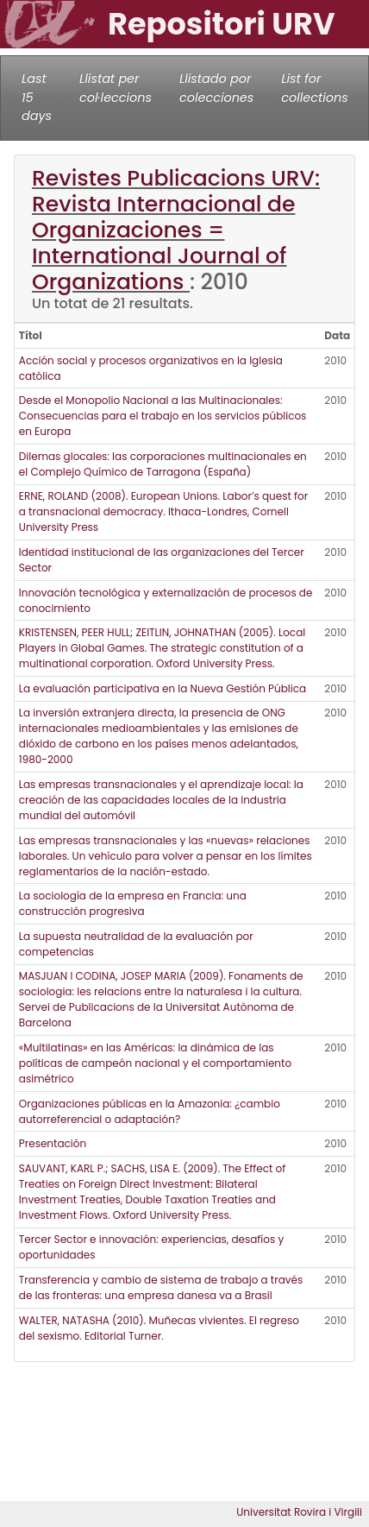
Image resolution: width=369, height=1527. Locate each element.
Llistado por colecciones (216, 88)
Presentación (52, 1143)
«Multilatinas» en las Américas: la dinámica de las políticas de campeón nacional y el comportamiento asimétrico (155, 1063)
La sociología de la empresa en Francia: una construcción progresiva (133, 903)
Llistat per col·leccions (115, 88)
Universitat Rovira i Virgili (299, 1512)
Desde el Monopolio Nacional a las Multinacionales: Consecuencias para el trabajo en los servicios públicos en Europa (163, 416)
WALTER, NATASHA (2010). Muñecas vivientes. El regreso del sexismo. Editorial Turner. (159, 1328)
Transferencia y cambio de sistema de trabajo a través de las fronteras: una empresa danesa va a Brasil (161, 1287)
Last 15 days (37, 97)
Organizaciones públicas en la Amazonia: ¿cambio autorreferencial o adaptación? (149, 1111)
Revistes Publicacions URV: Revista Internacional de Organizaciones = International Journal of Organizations (176, 230)
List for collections (314, 88)
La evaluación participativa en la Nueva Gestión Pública (162, 688)
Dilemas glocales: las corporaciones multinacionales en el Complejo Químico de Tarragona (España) (163, 464)
